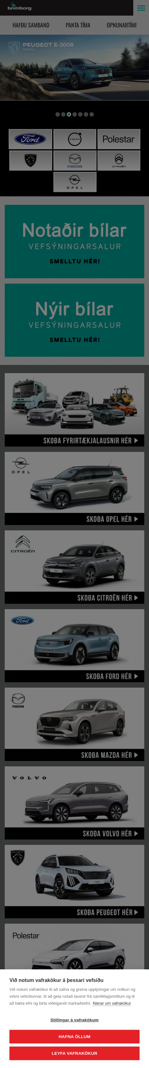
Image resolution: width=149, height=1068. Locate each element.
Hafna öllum (74, 1036)
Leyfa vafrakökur (74, 1053)
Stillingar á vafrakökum (74, 1020)
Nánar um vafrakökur (112, 1003)
